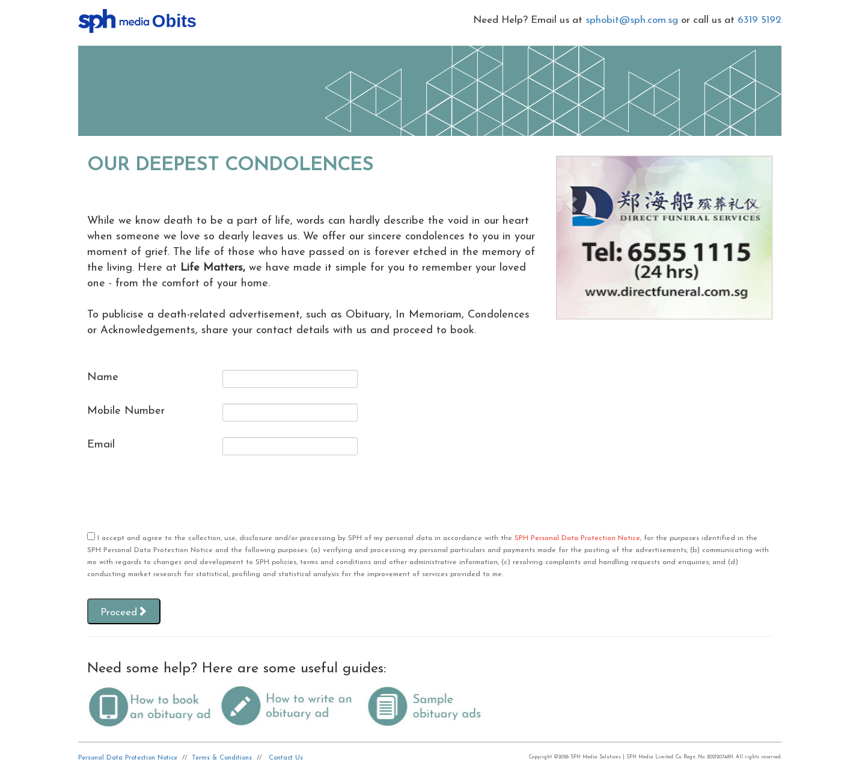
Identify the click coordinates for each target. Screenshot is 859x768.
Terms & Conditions (222, 758)
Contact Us (286, 758)
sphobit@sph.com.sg (631, 20)
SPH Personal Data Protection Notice (577, 538)
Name (102, 377)
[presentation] (178, 494)
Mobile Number (126, 411)
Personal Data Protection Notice (127, 758)
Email (101, 444)
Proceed (123, 612)
